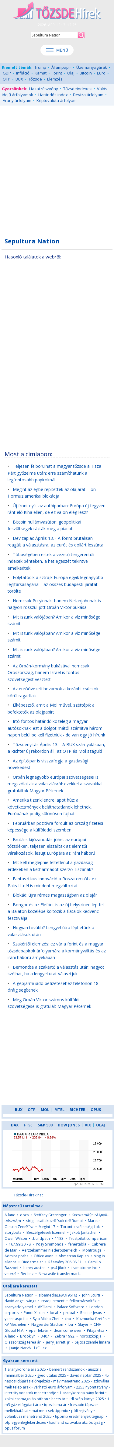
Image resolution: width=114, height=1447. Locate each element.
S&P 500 (45, 1125)
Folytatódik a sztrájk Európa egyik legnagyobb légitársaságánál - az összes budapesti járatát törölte (55, 584)
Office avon (44, 1256)
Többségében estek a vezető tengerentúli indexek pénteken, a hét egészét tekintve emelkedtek (51, 561)
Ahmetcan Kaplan (74, 1256)
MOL (45, 1109)
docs (24, 1214)
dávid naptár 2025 (85, 1375)
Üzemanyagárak (91, 67)
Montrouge (92, 1250)
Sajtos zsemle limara (92, 1342)
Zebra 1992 (64, 1336)
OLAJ (100, 1125)
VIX (88, 1125)
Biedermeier (32, 1262)
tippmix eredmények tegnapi (80, 1416)
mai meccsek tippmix (50, 1410)
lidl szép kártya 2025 (86, 1398)
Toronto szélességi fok (80, 1226)
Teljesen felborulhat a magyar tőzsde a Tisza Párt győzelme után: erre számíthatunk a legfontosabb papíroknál (54, 473)
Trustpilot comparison (88, 1238)
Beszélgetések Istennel (45, 1232)
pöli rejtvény (81, 1410)
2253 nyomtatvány (92, 1387)
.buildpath (41, 1238)
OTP (6, 79)
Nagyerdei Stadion (47, 1324)
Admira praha (17, 1256)
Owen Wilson (16, 1238)
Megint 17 (47, 1226)
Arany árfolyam (17, 100)
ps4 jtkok (58, 1267)
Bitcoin (86, 73)
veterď (10, 1273)
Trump (40, 67)
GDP (7, 73)
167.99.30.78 (20, 1244)
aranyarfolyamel (19, 1306)
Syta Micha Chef (46, 1318)
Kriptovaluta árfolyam (56, 100)
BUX (19, 79)
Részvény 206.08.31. (65, 1262)
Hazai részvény (43, 88)
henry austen (34, 1267)
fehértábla (77, 1244)
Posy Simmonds (49, 1244)
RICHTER (77, 1109)
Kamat (41, 73)
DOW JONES (69, 1125)
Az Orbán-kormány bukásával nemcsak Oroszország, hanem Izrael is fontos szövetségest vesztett (48, 672)
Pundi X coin (34, 1312)
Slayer (83, 1324)
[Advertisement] (57, 168)
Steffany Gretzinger (50, 1214)
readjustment (52, 1300)
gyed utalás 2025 (51, 1375)
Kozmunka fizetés (91, 1318)
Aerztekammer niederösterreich (49, 1250)
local (54, 1312)
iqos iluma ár (55, 1404)
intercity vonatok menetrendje (30, 1392)
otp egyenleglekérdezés (25, 1422)
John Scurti (91, 1295)
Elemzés (55, 79)
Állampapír (61, 67)
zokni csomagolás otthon (26, 1398)
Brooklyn (28, 1336)
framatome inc (84, 1267)
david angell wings (20, 1300)
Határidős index (53, 94)
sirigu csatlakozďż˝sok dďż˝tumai (54, 1220)
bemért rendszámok (67, 1369)
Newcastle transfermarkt (60, 1273)
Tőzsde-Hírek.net (28, 1195)
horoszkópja (91, 1336)
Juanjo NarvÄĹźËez (28, 1347)
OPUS (96, 1109)
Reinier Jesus (91, 1312)
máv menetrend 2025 (71, 1381)
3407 (45, 1336)
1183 (59, 1238)
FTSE (28, 1125)
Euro (101, 73)
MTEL (59, 1109)
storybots (13, 1232)
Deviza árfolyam (88, 94)
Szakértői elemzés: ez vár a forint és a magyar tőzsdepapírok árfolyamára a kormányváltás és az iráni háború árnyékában (57, 950)
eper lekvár (38, 1330)
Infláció (22, 73)
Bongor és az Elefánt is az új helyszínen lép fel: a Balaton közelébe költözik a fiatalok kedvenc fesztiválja (56, 911)
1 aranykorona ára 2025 (25, 1369)
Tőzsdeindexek (77, 88)
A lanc (10, 1214)
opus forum (15, 1428)
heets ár (58, 1398)
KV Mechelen (15, 1324)
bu (70, 1324)
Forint (57, 73)
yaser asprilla (16, 1318)
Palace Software (70, 1306)
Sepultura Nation (19, 1295)
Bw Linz (27, 1273)
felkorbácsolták (83, 1300)
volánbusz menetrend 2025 (28, 1416)
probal (69, 1312)
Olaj (70, 73)
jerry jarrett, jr (58, 1342)
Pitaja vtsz (95, 1330)
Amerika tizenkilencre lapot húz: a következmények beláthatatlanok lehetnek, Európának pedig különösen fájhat (50, 806)
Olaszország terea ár (23, 1342)
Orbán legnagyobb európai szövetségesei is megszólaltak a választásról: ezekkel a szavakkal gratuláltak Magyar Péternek (55, 783)
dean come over (68, 1330)
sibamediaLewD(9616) (58, 1295)
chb (68, 1318)
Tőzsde (35, 79)
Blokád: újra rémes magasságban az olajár (55, 895)
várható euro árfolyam (53, 1387)
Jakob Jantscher (84, 1232)
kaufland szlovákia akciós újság (76, 1422)
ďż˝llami (45, 1306)
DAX (15, 1125)
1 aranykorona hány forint (82, 1392)
